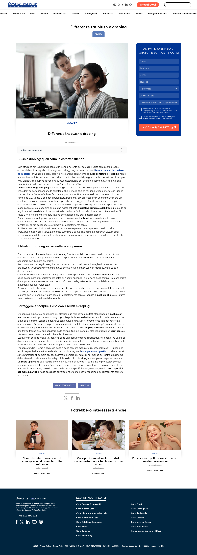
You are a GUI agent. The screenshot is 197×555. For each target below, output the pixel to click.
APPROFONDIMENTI (64, 385)
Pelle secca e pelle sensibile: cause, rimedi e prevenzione (155, 459)
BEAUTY (98, 34)
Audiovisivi (108, 13)
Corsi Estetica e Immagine (89, 521)
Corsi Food (136, 504)
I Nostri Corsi (148, 4)
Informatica (124, 13)
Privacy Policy (44, 546)
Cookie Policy (57, 546)
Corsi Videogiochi (139, 508)
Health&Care (59, 13)
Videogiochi (91, 13)
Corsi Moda (81, 526)
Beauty (43, 13)
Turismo (76, 13)
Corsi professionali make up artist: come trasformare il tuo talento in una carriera (99, 460)
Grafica (139, 13)
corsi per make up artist (94, 351)
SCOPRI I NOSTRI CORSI (91, 497)
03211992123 (28, 515)
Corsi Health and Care (87, 517)
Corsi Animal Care (85, 508)
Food (32, 13)
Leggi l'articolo (42, 473)
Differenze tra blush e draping (72, 134)
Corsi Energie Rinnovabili (88, 504)
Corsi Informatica (139, 526)
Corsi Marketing (84, 535)
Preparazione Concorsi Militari (146, 530)
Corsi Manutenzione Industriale (91, 512)
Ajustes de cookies (157, 546)
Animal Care (18, 13)
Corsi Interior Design (141, 521)
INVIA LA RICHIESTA (159, 127)
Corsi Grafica (137, 517)
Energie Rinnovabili (158, 13)
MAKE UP (84, 385)
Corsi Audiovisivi (139, 512)
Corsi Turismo (83, 530)
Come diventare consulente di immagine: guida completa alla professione (42, 460)
